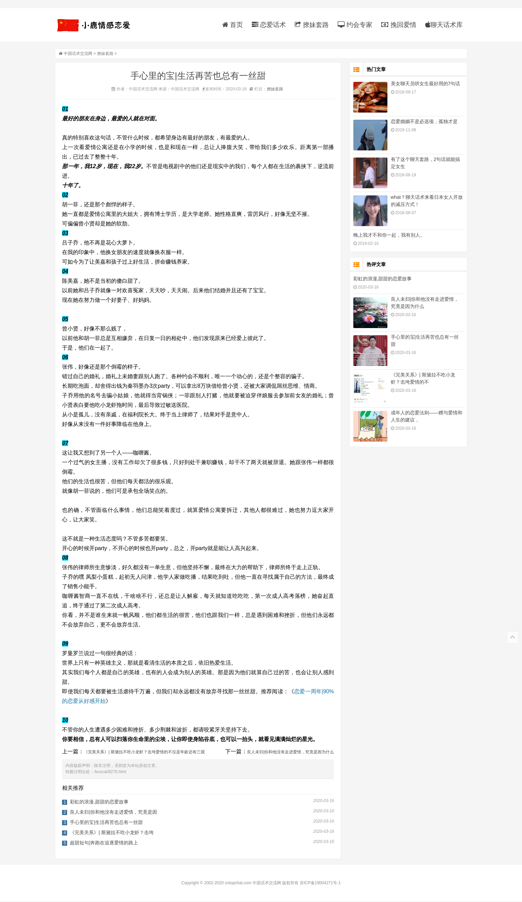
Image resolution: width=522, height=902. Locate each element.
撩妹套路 (310, 24)
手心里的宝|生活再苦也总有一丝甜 (108, 823)
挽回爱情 (397, 24)
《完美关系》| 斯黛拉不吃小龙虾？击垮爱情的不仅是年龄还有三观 (146, 752)
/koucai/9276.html (112, 772)
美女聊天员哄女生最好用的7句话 (424, 84)
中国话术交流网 (79, 54)
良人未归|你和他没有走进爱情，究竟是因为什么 (292, 752)
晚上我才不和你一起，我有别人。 (387, 235)
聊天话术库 (442, 24)
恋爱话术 (267, 24)
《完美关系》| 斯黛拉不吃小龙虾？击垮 (113, 833)
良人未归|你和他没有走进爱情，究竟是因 (115, 812)
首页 (230, 24)
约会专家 (353, 24)
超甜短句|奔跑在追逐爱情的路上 (106, 843)
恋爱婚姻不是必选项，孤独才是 (422, 122)
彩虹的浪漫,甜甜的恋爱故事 (101, 802)
